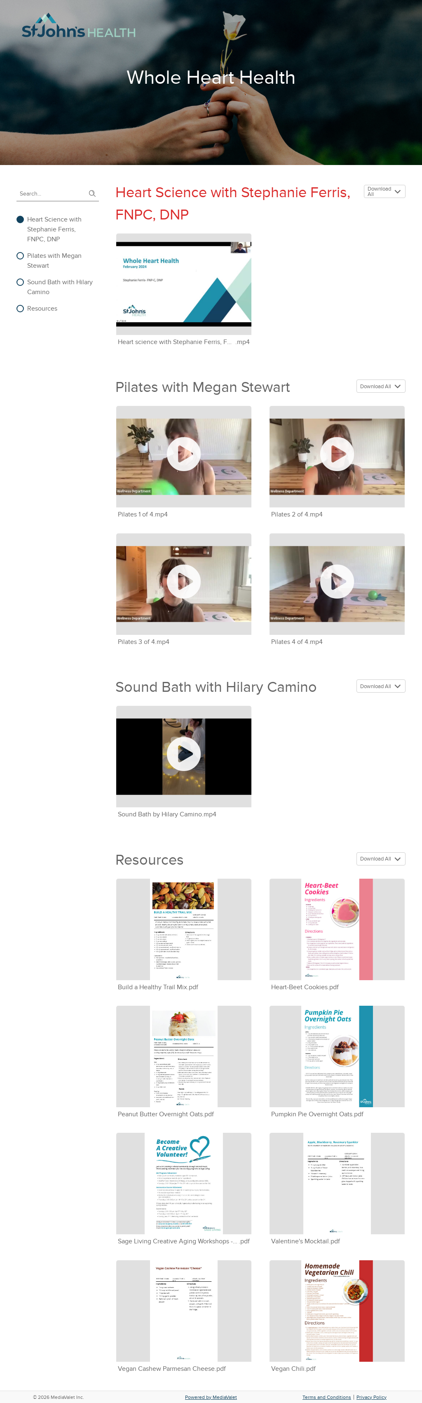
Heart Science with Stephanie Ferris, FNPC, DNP (54, 229)
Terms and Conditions (326, 1397)
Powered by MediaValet (211, 1397)
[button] (399, 192)
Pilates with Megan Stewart (54, 261)
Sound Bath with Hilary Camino (60, 287)
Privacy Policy (371, 1397)
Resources (42, 308)
